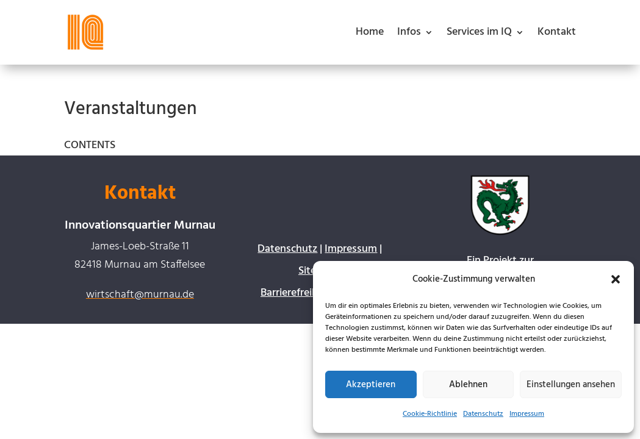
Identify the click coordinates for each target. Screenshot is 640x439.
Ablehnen (468, 384)
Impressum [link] (526, 414)
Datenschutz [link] (483, 414)
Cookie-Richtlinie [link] (430, 414)
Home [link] (370, 32)
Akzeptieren (370, 384)
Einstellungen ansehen (571, 384)
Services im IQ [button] (479, 32)
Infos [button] (409, 32)
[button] (615, 279)
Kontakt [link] (557, 32)
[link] (85, 32)
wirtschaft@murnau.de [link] (140, 295)
